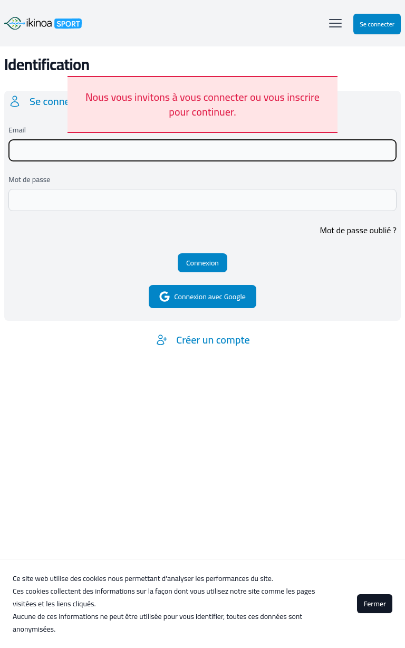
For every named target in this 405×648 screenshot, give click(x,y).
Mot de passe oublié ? (358, 230)
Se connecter (377, 24)
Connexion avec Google (202, 296)
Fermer (374, 604)
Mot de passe (29, 179)
